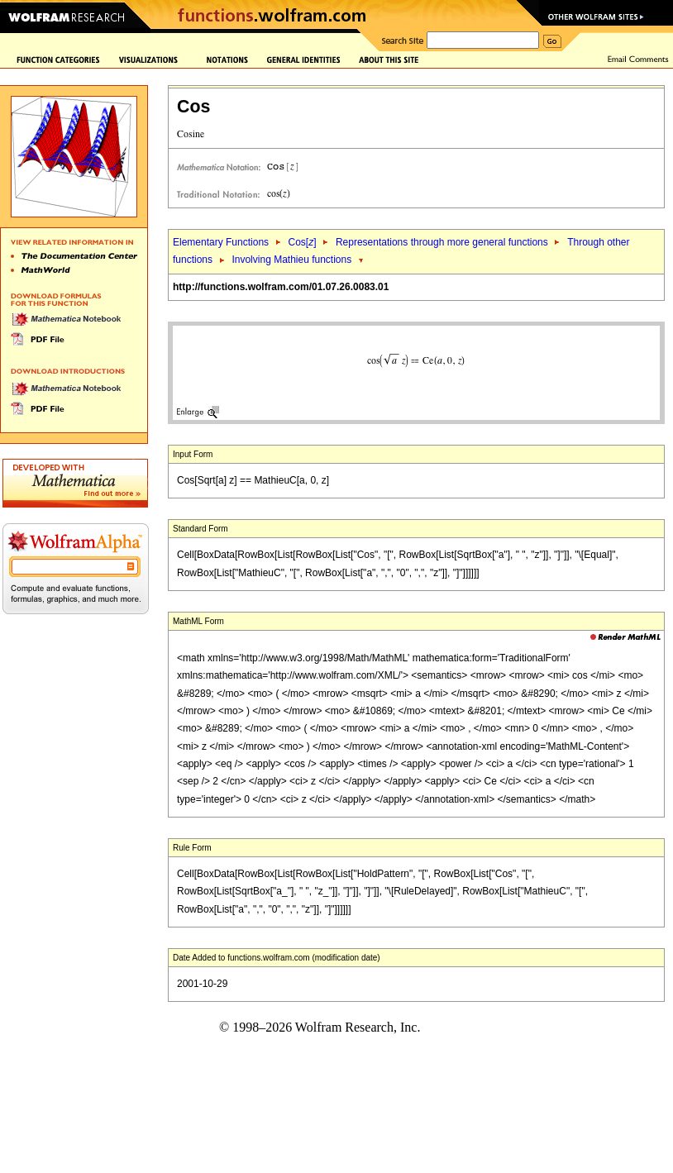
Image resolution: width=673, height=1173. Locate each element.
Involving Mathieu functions (291, 259)
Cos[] (302, 242)
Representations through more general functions (442, 242)
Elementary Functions (221, 242)
